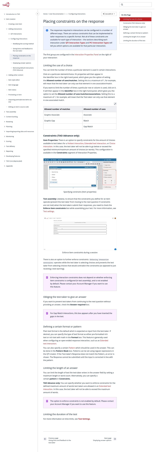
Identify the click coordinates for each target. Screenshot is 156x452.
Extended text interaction (95, 143)
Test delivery (10, 146)
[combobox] (135, 4)
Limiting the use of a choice (132, 19)
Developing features (13, 156)
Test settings (48, 211)
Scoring (8, 141)
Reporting (9, 151)
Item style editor (14, 80)
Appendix (9, 166)
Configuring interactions (19, 39)
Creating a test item (15, 24)
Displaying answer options (22, 63)
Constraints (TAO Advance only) (134, 23)
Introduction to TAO (13, 14)
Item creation (10, 19)
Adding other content (15, 75)
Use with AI (109, 14)
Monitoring (10, 136)
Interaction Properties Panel (87, 54)
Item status (12, 90)
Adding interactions (15, 29)
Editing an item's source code (18, 107)
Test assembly (11, 112)
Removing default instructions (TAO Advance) (23, 69)
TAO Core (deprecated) (14, 161)
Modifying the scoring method (23, 44)
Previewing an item (15, 95)
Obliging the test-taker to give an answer (134, 28)
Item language (13, 85)
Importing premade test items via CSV (20, 101)
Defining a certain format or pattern (135, 33)
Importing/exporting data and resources (20, 131)
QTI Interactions (16, 34)
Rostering (9, 122)
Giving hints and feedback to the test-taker (23, 50)
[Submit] (122, 4)
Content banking (12, 117)
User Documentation (56, 14)
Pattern (72, 348)
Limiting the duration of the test (134, 41)
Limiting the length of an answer (134, 37)
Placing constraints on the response (22, 57)
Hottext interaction (75, 143)
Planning (9, 126)
